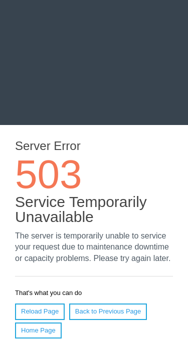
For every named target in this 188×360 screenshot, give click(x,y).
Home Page (38, 330)
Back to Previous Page (108, 311)
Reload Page (40, 311)
